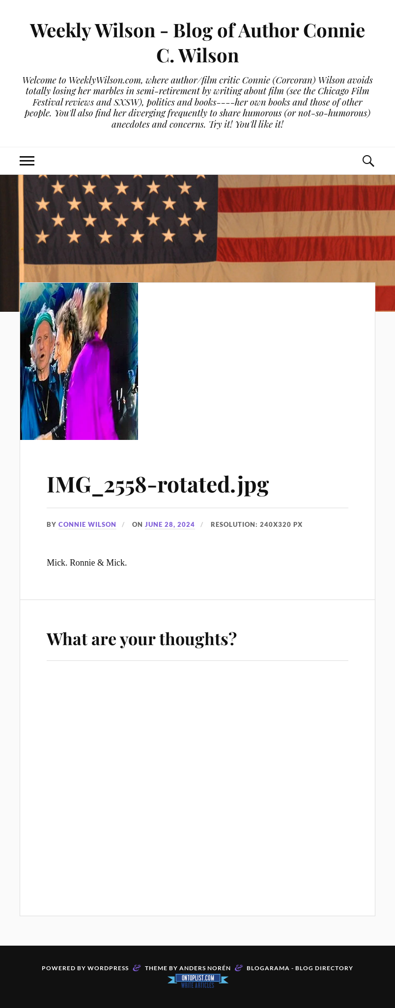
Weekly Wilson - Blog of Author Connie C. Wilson (197, 42)
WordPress (108, 968)
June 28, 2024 (170, 524)
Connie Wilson (87, 524)
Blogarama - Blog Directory (300, 968)
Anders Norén (205, 968)
